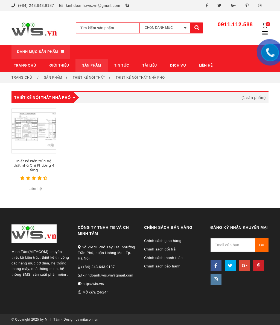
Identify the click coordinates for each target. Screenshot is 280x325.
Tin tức (121, 65)
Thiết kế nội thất (89, 77)
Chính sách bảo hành (162, 266)
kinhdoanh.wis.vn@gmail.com (89, 5)
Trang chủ (25, 65)
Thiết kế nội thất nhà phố (140, 77)
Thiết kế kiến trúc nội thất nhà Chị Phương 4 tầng (33, 165)
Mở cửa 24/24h (93, 292)
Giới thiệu (59, 65)
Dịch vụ (178, 65)
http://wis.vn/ (91, 284)
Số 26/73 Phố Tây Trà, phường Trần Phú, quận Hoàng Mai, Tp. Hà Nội (106, 253)
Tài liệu (149, 65)
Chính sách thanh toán (163, 258)
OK (261, 245)
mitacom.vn (89, 319)
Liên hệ (205, 65)
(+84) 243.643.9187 (32, 5)
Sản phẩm (53, 77)
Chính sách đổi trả (160, 249)
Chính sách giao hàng (162, 241)
